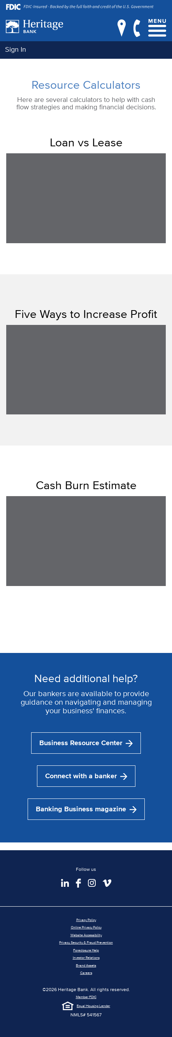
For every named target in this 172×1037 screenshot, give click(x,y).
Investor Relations (86, 957)
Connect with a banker (86, 776)
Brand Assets (86, 965)
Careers (86, 972)
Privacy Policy (86, 919)
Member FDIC (86, 996)
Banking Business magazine (86, 809)
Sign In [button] (15, 49)
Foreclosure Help (86, 950)
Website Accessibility (86, 934)
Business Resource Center (86, 743)
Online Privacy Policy (86, 927)
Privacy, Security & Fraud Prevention (86, 942)
